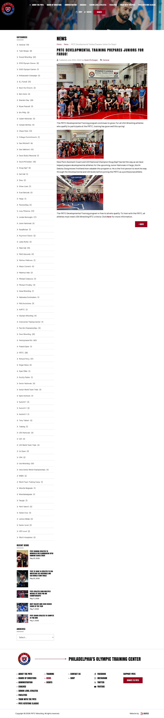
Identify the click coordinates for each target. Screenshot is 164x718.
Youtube (101, 686)
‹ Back (141, 224)
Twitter (100, 682)
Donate (99, 12)
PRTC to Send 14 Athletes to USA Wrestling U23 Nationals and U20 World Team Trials (41, 573)
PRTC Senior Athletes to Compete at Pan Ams (42, 616)
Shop (79, 12)
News (66, 44)
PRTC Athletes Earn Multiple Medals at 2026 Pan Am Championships (40, 593)
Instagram (102, 678)
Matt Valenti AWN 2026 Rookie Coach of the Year (41, 605)
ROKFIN (87, 12)
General (106, 60)
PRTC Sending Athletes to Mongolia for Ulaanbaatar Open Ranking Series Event (41, 553)
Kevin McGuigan (91, 60)
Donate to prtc (133, 680)
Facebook (101, 674)
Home (59, 44)
